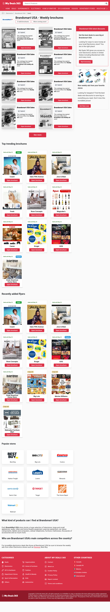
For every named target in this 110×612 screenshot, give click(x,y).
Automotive (27, 592)
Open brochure (26, 48)
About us (49, 576)
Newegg (37, 557)
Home (8, 8)
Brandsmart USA (20, 13)
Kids (25, 588)
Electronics (36, 8)
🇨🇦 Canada (77, 572)
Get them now (84, 106)
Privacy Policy (51, 585)
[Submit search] (106, 3)
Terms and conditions (54, 593)
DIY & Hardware (64, 8)
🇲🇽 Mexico (77, 579)
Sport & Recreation (10, 588)
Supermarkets (23, 8)
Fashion (75, 8)
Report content (51, 589)
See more (37, 135)
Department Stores (87, 8)
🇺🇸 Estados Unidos (80, 582)
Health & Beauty (29, 584)
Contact (49, 572)
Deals (14, 8)
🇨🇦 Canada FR (78, 575)
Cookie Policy (51, 581)
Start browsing (86, 62)
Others (5, 592)
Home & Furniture (49, 8)
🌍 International (79, 586)
